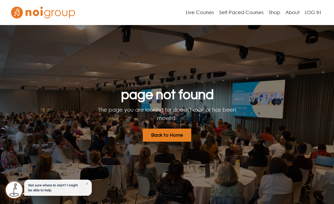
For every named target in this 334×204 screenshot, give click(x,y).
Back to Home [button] (167, 135)
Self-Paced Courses (241, 12)
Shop (274, 12)
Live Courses (200, 12)
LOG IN (313, 12)
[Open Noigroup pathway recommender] (14, 190)
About (292, 12)
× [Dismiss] (86, 184)
